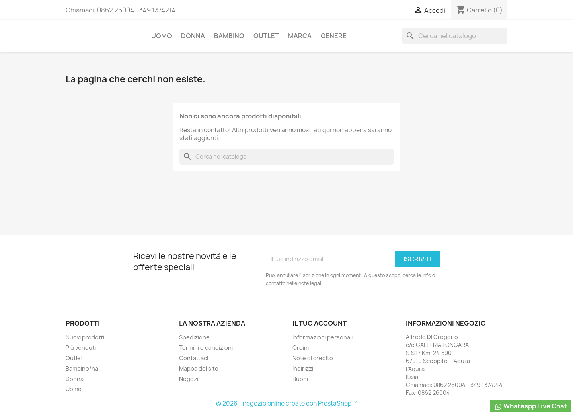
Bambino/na (82, 368)
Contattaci (193, 358)
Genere (334, 35)
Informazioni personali (322, 337)
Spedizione (194, 337)
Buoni (300, 379)
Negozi (188, 379)
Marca (300, 35)
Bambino (229, 35)
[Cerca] (454, 36)
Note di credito (312, 358)
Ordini (300, 347)
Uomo (161, 35)
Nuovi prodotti (85, 337)
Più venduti (81, 347)
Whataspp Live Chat (530, 406)
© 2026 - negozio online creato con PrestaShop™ (286, 403)
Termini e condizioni (206, 347)
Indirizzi (302, 368)
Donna (193, 35)
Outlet (266, 35)
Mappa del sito (198, 368)
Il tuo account (319, 323)
